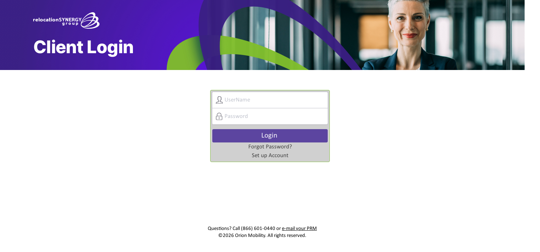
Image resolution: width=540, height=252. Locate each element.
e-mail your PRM (299, 228)
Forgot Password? (270, 147)
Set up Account (270, 156)
